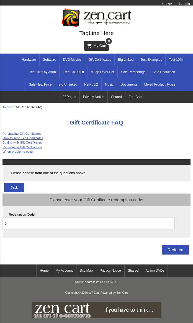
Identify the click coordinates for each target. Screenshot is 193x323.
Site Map (86, 270)
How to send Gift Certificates (22, 138)
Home (167, 4)
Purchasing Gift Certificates (21, 133)
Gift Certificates (99, 60)
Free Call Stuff (73, 72)
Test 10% (175, 60)
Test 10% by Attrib (42, 72)
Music (109, 84)
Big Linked (125, 60)
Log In (184, 4)
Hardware (29, 60)
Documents (128, 84)
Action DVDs (154, 270)
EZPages (69, 97)
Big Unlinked (67, 84)
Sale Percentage (133, 72)
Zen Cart (135, 97)
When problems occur (18, 151)
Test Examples (151, 60)
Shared (116, 97)
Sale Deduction (164, 72)
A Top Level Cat (102, 72)
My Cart (98, 44)
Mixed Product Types (159, 84)
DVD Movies (72, 60)
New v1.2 (91, 84)
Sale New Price (40, 84)
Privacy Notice (93, 97)
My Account (64, 270)
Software (49, 60)
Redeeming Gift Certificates (22, 147)
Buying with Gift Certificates (22, 142)
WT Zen (94, 292)
